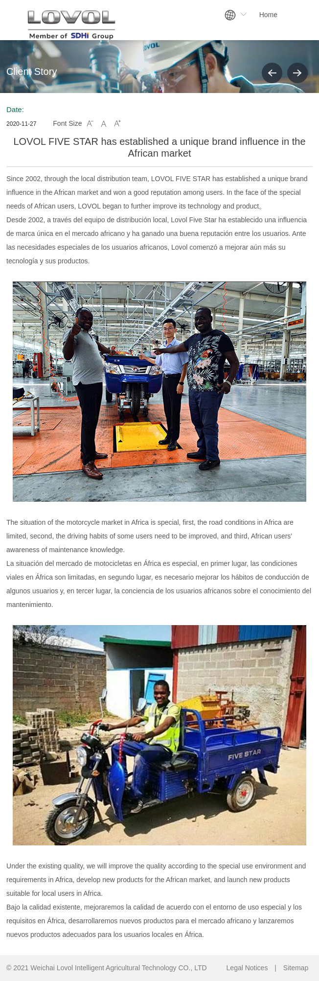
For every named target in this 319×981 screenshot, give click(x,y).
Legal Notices (247, 968)
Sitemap (295, 968)
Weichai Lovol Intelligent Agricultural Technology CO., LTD (118, 968)
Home (268, 15)
